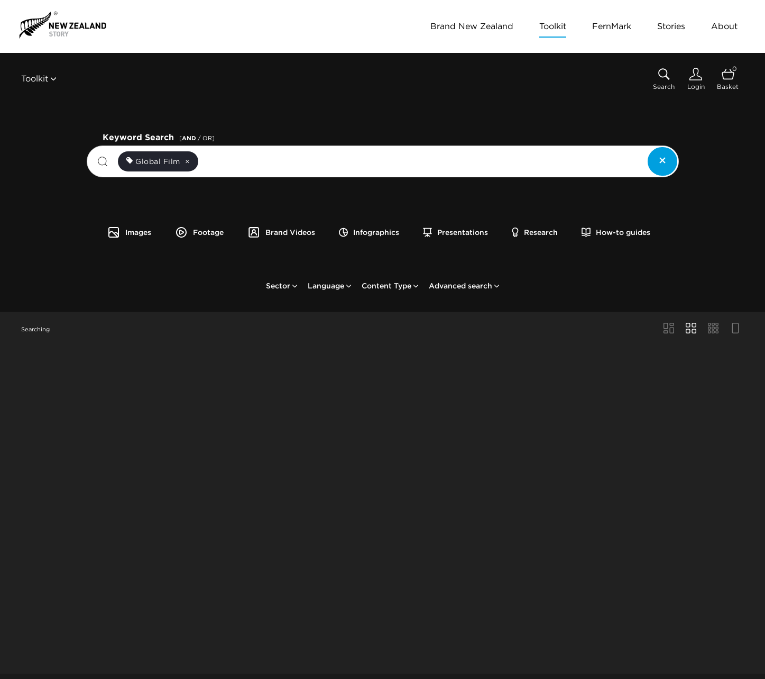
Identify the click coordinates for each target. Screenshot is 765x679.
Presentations (455, 232)
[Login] (696, 79)
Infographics (369, 232)
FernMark (611, 26)
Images (129, 232)
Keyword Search (160, 136)
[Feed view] (735, 329)
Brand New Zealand (471, 26)
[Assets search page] (664, 79)
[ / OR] (197, 138)
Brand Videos (281, 232)
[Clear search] (662, 161)
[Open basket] (728, 79)
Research (535, 232)
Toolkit (552, 26)
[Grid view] (691, 329)
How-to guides (616, 232)
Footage (199, 232)
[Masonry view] (668, 329)
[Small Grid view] (713, 329)
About (724, 26)
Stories (671, 26)
